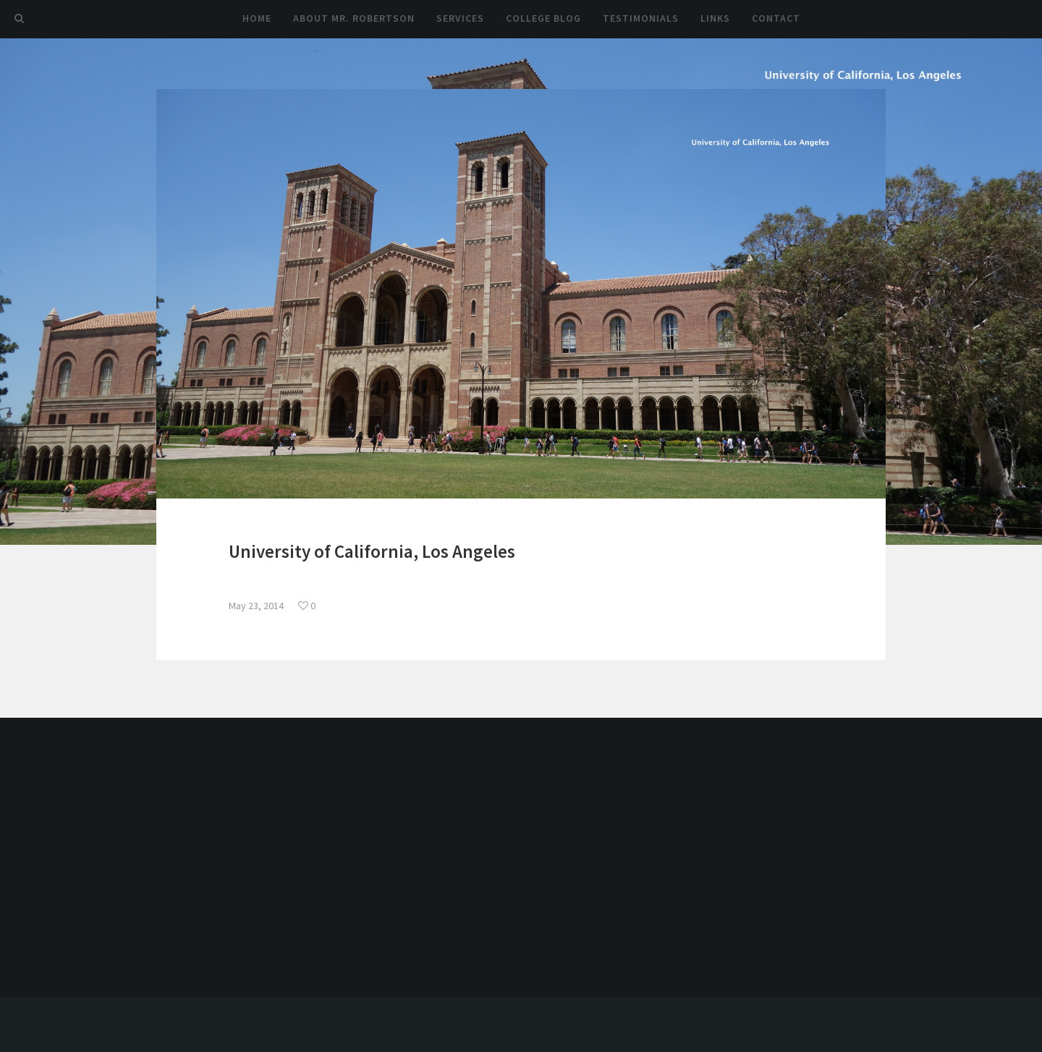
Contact (776, 18)
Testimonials (641, 18)
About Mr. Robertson (354, 18)
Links (715, 18)
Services (460, 18)
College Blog (543, 18)
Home (256, 18)
